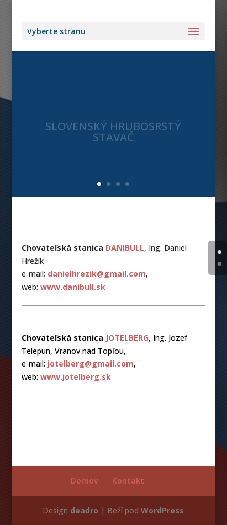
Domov (84, 480)
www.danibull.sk (72, 287)
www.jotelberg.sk (75, 377)
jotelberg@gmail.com (90, 363)
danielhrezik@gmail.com (96, 273)
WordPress (162, 510)
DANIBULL (124, 247)
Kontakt (128, 480)
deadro (84, 510)
